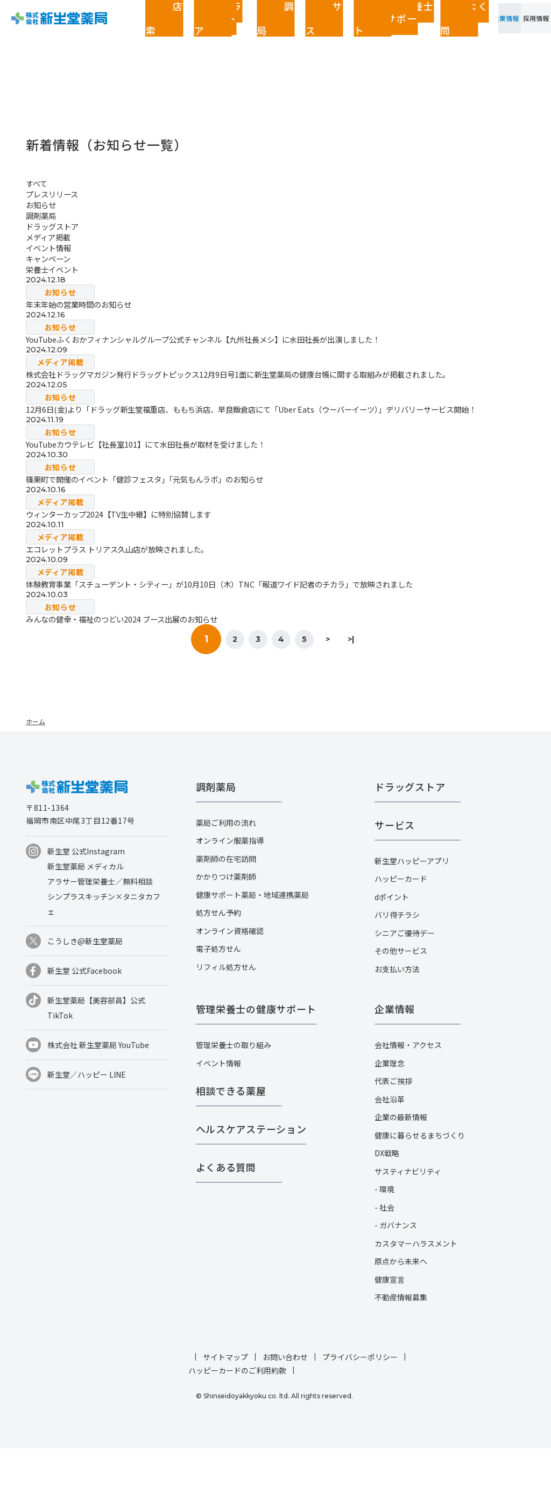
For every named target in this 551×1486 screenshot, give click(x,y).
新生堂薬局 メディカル (85, 903)
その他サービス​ (401, 988)
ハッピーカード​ (401, 916)
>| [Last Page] (379, 677)
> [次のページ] (345, 677)
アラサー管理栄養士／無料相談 (100, 919)
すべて (38, 182)
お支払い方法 (397, 1006)
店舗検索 (120, 27)
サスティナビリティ (408, 1209)
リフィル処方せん (226, 1004)
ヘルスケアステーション (251, 1166)
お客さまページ (416, 27)
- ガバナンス (396, 1262)
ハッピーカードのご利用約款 (237, 1408)
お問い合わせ (285, 1394)
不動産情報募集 (401, 1334)
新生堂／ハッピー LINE (86, 1112)
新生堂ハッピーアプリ (412, 898)
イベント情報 (51, 247)
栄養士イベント (56, 269)
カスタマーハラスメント (416, 1281)
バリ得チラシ (397, 952)
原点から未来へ (401, 1298)
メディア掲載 (51, 236)
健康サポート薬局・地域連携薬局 (252, 932)
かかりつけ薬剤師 (226, 914)
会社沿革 (390, 1136)
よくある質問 (364, 27)
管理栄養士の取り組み (233, 1082)
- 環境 (384, 1226)
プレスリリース (56, 193)
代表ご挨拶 (393, 1118)
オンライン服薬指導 (230, 878)
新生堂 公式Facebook (84, 1008)
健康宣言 (390, 1317)
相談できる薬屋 (231, 1128)
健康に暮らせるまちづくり (420, 1172)
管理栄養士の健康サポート (297, 27)
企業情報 (471, 26)
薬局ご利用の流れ (226, 860)
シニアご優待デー (405, 970)
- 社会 (384, 1245)
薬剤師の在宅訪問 (226, 896)
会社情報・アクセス (408, 1082)
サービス (237, 27)
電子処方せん (218, 986)
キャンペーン (51, 258)
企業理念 (390, 1100)
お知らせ (43, 204)
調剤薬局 (205, 27)
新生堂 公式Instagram (86, 888)
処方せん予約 (218, 950)
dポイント (392, 934)
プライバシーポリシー (360, 1394)
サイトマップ (225, 1394)
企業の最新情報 (401, 1154)
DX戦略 (387, 1190)
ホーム (35, 759)
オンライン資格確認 (230, 968)
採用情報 (524, 26)
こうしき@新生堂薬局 (85, 978)
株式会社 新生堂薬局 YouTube (98, 1082)
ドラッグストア (160, 27)
